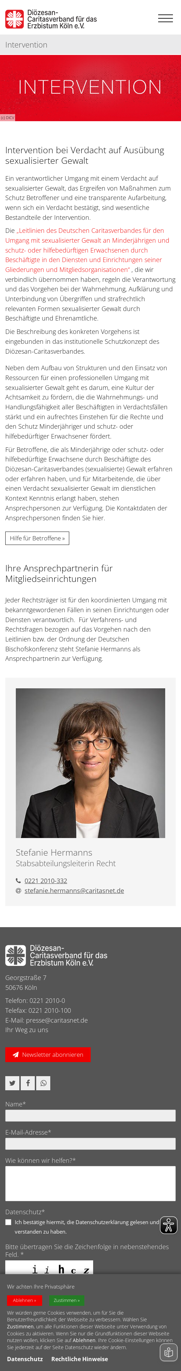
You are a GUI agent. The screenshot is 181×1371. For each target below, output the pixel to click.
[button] (12, 1083)
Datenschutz (25, 1359)
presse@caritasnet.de (57, 1020)
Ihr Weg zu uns (26, 1029)
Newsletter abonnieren (52, 1054)
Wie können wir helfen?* (40, 1160)
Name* (15, 1104)
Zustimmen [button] (65, 1300)
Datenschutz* (25, 1212)
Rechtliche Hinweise (79, 1359)
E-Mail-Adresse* (28, 1132)
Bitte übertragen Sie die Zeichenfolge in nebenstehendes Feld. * (87, 1250)
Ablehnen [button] (23, 1300)
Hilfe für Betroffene (35, 538)
